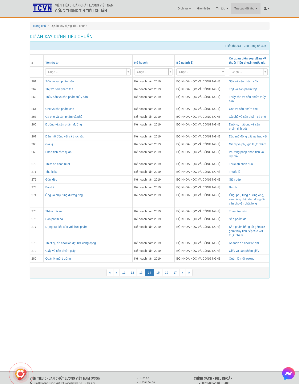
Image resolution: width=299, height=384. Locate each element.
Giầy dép (235, 179)
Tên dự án (52, 62)
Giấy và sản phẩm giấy (244, 250)
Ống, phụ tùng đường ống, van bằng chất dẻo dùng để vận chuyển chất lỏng (247, 199)
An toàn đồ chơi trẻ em (244, 243)
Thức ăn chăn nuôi (241, 164)
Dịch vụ (184, 8)
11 (124, 272)
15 (158, 272)
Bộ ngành (183, 62)
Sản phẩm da (238, 219)
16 (166, 272)
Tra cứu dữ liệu (245, 8)
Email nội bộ (148, 382)
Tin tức (222, 8)
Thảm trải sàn (238, 211)
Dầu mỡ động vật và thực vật (248, 136)
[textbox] (86, 72)
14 (149, 272)
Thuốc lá (234, 171)
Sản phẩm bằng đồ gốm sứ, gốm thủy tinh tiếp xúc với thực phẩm (247, 231)
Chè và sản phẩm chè (243, 109)
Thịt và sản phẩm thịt (243, 89)
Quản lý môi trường (241, 258)
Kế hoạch (141, 62)
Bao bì (233, 187)
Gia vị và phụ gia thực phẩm (247, 144)
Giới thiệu (203, 8)
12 (132, 272)
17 (175, 272)
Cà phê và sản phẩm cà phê (247, 116)
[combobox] (88, 71)
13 (141, 272)
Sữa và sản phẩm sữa (243, 81)
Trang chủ (39, 26)
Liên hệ (145, 378)
